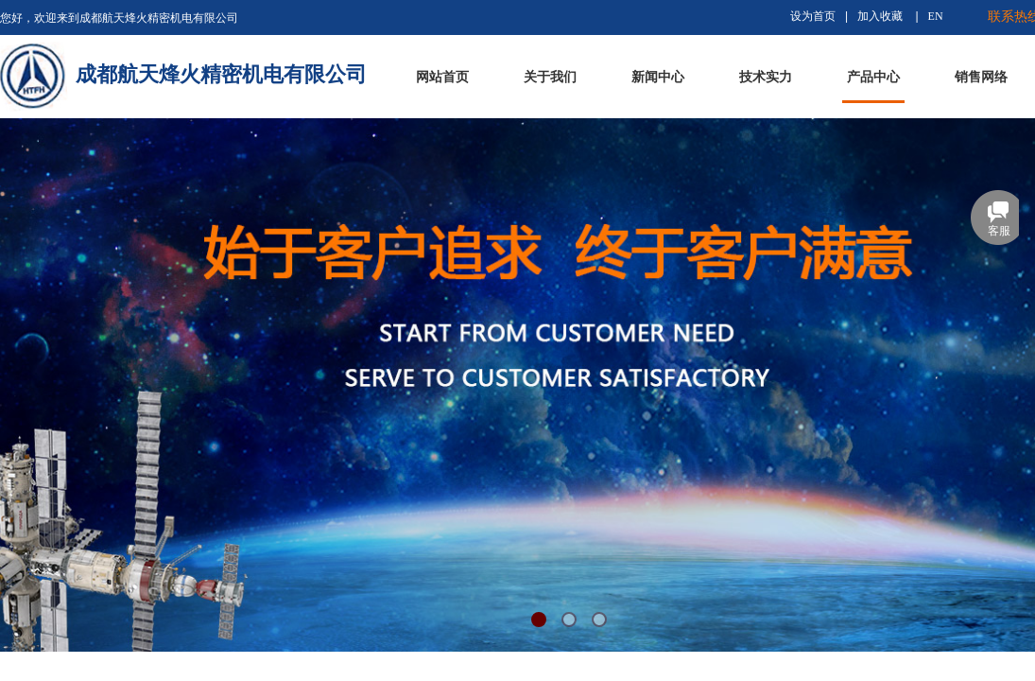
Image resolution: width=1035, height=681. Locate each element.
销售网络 (981, 77)
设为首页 (813, 16)
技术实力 (765, 77)
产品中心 (873, 77)
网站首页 (442, 77)
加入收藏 (880, 16)
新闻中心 (657, 77)
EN (935, 16)
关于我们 (550, 77)
